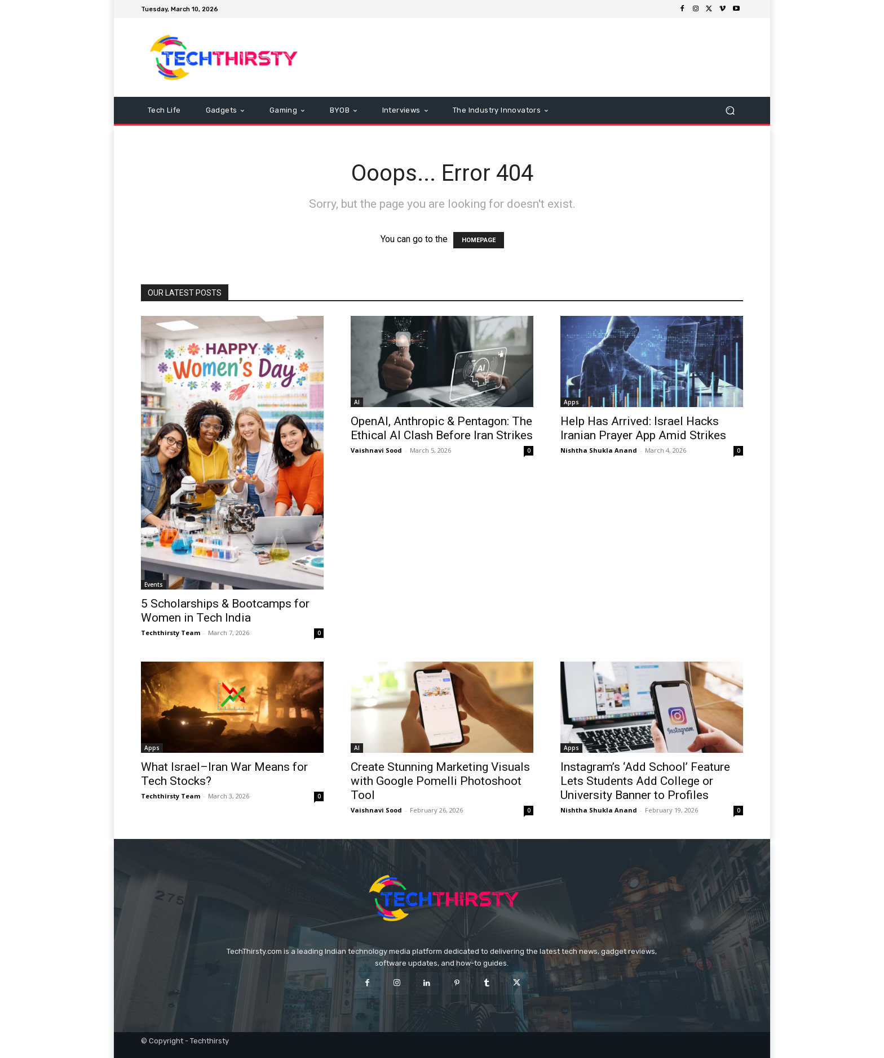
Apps (571, 402)
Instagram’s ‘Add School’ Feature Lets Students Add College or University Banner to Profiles (645, 781)
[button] (730, 110)
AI (357, 402)
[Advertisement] (536, 57)
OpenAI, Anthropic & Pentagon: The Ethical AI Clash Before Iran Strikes (442, 428)
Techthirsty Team (170, 632)
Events (153, 584)
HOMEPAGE (479, 240)
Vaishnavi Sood (376, 450)
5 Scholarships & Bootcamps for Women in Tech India (225, 610)
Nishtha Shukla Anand (598, 450)
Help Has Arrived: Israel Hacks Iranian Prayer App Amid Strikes (643, 428)
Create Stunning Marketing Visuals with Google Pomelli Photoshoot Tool (440, 781)
